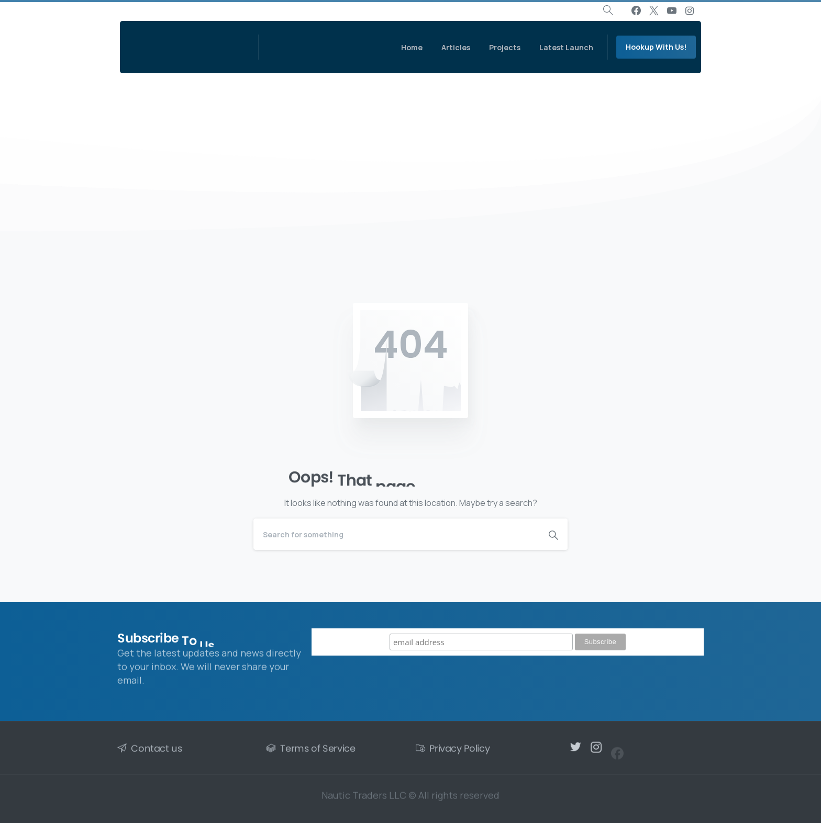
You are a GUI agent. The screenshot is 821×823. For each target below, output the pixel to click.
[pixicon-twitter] (575, 750)
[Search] (396, 534)
